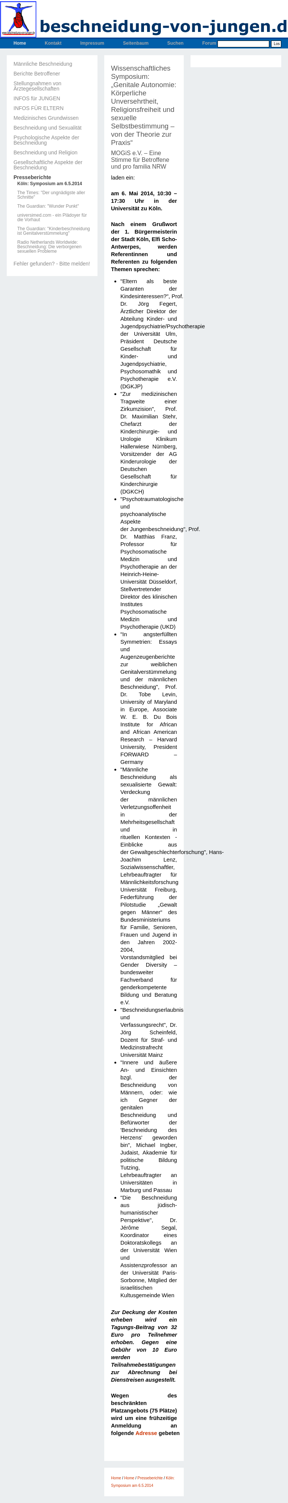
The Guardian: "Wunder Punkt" (48, 206)
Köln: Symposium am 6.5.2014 (49, 183)
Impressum (92, 43)
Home (20, 43)
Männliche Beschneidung (43, 63)
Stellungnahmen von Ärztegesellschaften (38, 86)
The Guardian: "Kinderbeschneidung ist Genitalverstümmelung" (53, 230)
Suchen (175, 43)
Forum (209, 43)
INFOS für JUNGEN (37, 98)
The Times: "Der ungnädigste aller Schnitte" (51, 194)
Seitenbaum (135, 43)
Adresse (146, 1433)
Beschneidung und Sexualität (47, 127)
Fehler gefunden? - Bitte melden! (52, 263)
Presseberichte (32, 177)
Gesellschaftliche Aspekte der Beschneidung (48, 165)
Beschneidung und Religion (45, 152)
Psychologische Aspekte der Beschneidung (46, 140)
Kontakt (53, 43)
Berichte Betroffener (37, 73)
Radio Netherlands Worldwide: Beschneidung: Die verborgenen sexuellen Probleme (49, 247)
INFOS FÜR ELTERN (39, 108)
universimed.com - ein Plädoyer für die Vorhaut (52, 217)
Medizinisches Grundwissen (46, 118)
